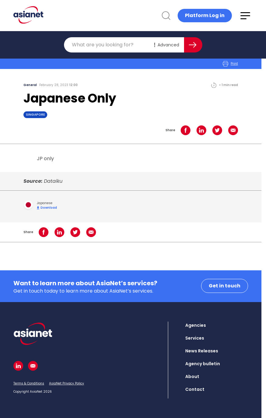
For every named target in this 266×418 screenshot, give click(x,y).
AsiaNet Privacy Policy (66, 383)
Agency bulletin (202, 364)
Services (194, 338)
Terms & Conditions (28, 383)
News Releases (201, 351)
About (192, 376)
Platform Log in (205, 15)
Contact (194, 389)
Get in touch (224, 285)
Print (230, 64)
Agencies (195, 325)
